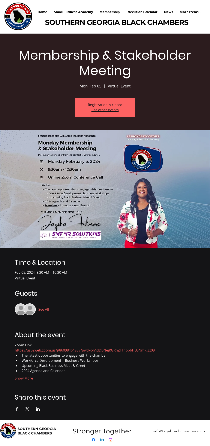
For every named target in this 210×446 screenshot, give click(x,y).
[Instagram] (110, 440)
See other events (105, 110)
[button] (109, 11)
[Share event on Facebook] (17, 409)
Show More (24, 378)
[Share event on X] (27, 409)
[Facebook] (93, 440)
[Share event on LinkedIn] (38, 409)
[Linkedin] (102, 440)
